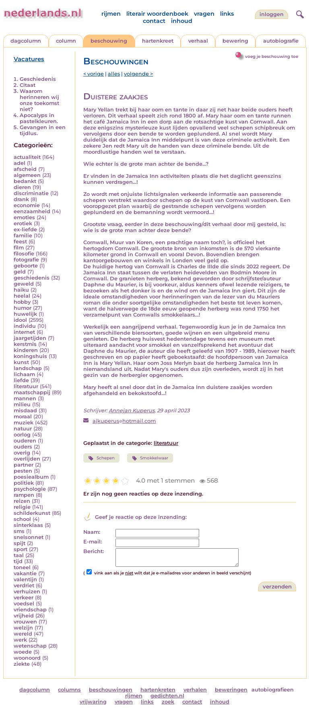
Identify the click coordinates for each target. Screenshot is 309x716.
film (19, 248)
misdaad (25, 410)
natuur (23, 429)
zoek (168, 702)
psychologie (30, 489)
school (22, 519)
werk (20, 640)
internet (24, 332)
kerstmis (25, 344)
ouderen (25, 441)
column (66, 41)
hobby (22, 302)
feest (20, 242)
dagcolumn (25, 41)
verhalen (195, 690)
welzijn (23, 628)
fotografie (26, 260)
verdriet (24, 585)
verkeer (23, 598)
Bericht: (93, 551)
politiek (24, 483)
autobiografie (281, 41)
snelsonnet (28, 537)
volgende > (138, 74)
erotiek (23, 223)
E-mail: (92, 542)
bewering (235, 41)
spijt (19, 543)
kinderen (26, 350)
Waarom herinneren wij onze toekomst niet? (39, 100)
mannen (25, 398)
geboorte (26, 266)
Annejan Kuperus (131, 410)
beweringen (231, 690)
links (227, 13)
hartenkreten (157, 690)
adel (19, 163)
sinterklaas (28, 525)
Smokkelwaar (150, 458)
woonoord (27, 658)
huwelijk (25, 314)
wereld (23, 634)
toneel (22, 567)
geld (20, 272)
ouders (23, 447)
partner (23, 465)
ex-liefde (25, 229)
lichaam (24, 374)
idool (20, 320)
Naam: (91, 532)
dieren (22, 187)
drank (21, 199)
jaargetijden (30, 338)
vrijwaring (93, 702)
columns (69, 690)
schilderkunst (32, 513)
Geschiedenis (38, 79)
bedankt (25, 181)
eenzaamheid (32, 211)
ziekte (22, 664)
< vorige (93, 74)
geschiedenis (31, 278)
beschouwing (109, 41)
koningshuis (30, 356)
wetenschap (30, 646)
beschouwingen (110, 690)
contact (154, 21)
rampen (24, 495)
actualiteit (27, 157)
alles (114, 74)
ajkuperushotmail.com (124, 421)
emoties (24, 217)
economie (27, 205)
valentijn (25, 579)
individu (25, 326)
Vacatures (29, 59)
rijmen (111, 13)
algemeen (27, 175)
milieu (22, 404)
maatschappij (32, 392)
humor (22, 308)
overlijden (27, 459)
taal (19, 555)
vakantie (25, 573)
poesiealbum (31, 477)
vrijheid (24, 616)
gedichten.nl (167, 696)
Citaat (27, 85)
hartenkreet (157, 41)
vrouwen (25, 622)
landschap (28, 368)
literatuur (26, 386)
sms (19, 531)
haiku (21, 290)
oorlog (22, 435)
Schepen (101, 458)
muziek (23, 423)
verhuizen (27, 591)
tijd (18, 561)
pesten (23, 471)
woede (23, 652)
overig (22, 453)
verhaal (198, 41)
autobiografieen (272, 690)
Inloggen (272, 14)
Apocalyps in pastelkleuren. (39, 118)
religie (22, 507)
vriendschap (30, 610)
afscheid (25, 169)
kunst (21, 362)
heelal (22, 296)
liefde (21, 380)
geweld (24, 284)
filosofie (24, 254)
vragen (204, 13)
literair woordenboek (157, 13)
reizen (22, 501)
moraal (23, 417)
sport (20, 549)
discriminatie (31, 193)
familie (23, 235)
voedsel (24, 604)
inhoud (181, 21)
